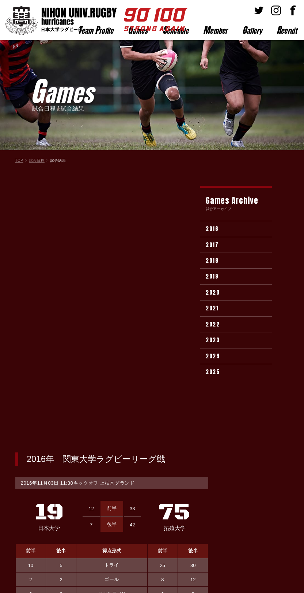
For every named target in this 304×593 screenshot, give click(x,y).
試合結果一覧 (112, 425)
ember (215, 30)
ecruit (287, 30)
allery (252, 30)
